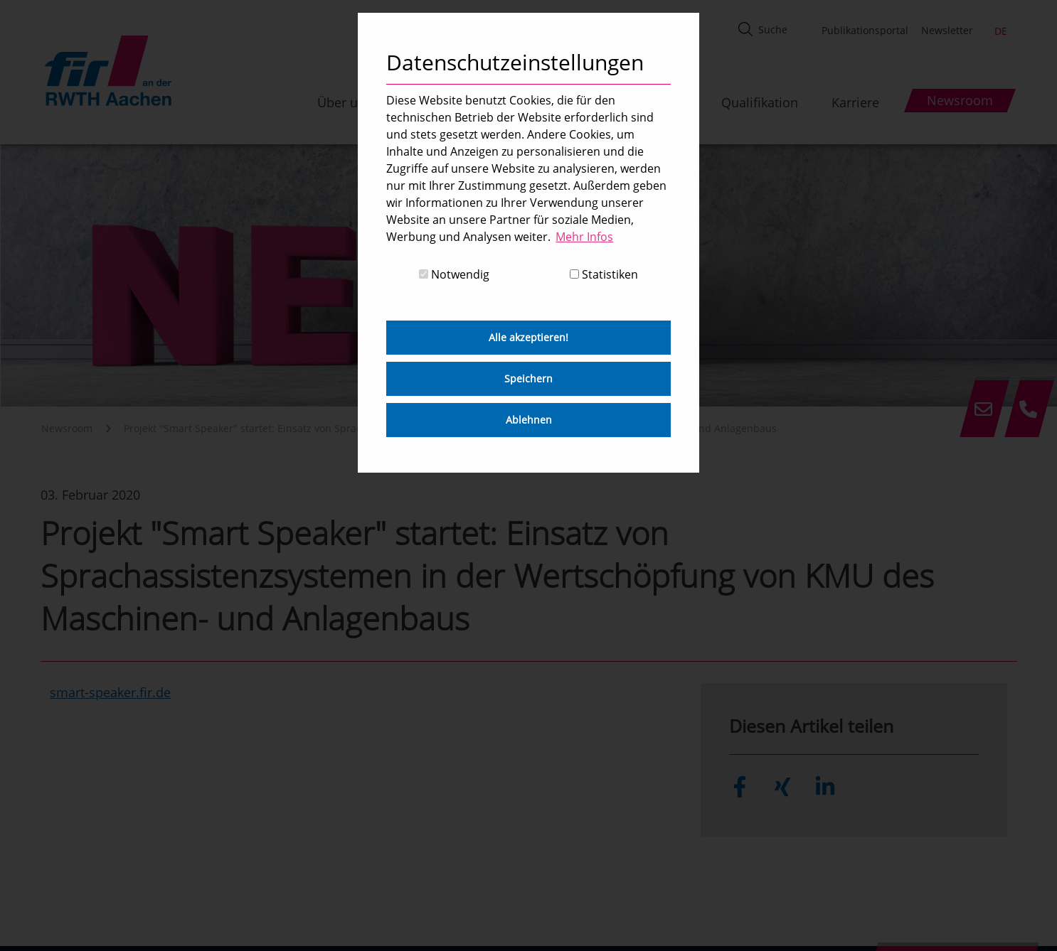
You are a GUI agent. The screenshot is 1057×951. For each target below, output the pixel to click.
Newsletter (947, 30)
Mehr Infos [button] (584, 237)
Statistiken (604, 274)
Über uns (344, 102)
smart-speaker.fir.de (110, 692)
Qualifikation (759, 102)
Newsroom (66, 428)
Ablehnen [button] (529, 419)
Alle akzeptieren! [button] (528, 337)
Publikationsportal (865, 30)
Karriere (855, 102)
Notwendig (454, 274)
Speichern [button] (528, 378)
